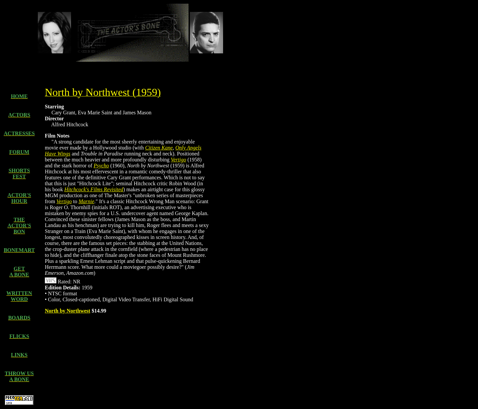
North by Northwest (67, 311)
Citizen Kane (159, 147)
